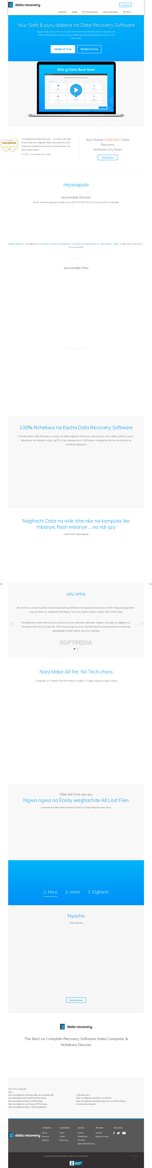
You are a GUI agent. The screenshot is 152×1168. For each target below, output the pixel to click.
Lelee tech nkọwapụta (76, 534)
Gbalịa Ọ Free (63, 49)
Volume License (102, 1136)
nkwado (98, 1133)
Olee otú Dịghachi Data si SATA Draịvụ (25, 1101)
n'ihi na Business (90, 11)
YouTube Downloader (85, 1104)
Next (150, 584)
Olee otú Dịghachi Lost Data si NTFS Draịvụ (27, 1104)
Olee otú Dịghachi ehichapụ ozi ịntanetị (93, 1098)
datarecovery (25, 1135)
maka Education (110, 11)
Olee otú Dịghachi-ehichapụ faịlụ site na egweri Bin (31, 1095)
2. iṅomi (72, 891)
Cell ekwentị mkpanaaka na (85, 243)
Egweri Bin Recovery (86, 1143)
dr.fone (81, 1133)
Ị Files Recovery (83, 1095)
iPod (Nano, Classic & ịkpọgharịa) (54, 243)
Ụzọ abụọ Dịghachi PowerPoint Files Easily (27, 1098)
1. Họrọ (50, 891)
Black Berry (105, 243)
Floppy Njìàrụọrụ (16, 243)
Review (126, 11)
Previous (1, 584)
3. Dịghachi (98, 891)
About (44, 1133)
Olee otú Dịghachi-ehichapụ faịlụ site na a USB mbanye (101, 1101)
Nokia (115, 243)
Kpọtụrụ (45, 1140)
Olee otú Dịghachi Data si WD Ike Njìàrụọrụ (27, 1107)
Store (62, 1133)
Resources (64, 1140)
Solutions (62, 11)
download (125, 5)
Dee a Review (76, 1000)
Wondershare (24, 4)
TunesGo (81, 1140)
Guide (74, 11)
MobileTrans (83, 1136)
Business (45, 1136)
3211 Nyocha (108, 157)
